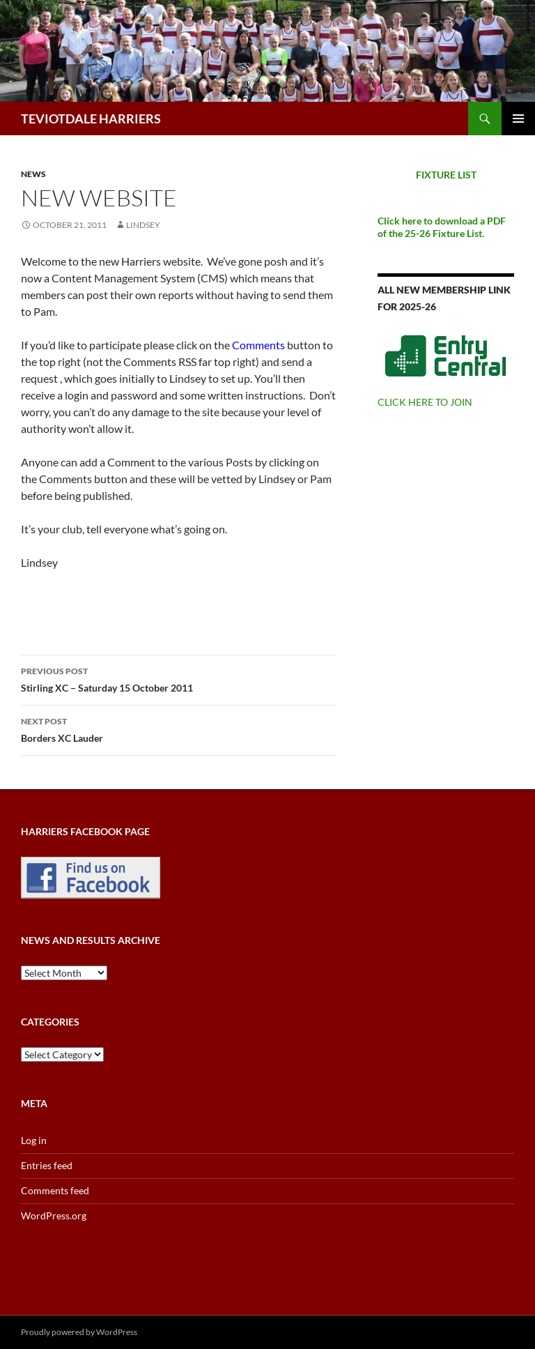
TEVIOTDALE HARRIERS (91, 118)
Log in (34, 1140)
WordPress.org (53, 1215)
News (33, 174)
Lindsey (143, 225)
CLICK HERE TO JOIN (425, 402)
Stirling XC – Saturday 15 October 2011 (178, 678)
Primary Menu (518, 118)
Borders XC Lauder (178, 728)
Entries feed (46, 1165)
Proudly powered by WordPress (79, 1332)
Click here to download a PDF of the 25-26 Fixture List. (442, 227)
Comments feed (55, 1190)
